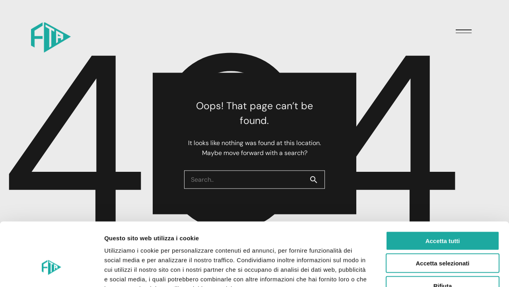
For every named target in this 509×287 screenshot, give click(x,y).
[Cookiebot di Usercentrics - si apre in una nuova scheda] (51, 271)
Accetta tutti (442, 191)
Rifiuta (442, 236)
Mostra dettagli (418, 271)
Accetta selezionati (442, 213)
